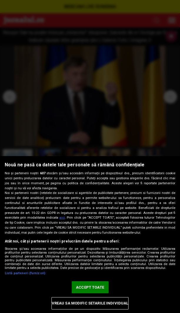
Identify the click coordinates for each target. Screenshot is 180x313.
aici (62, 218)
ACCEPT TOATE (90, 287)
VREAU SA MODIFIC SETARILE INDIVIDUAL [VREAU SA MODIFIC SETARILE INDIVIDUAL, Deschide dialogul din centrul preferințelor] (90, 303)
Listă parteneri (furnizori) (25, 273)
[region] (90, 234)
